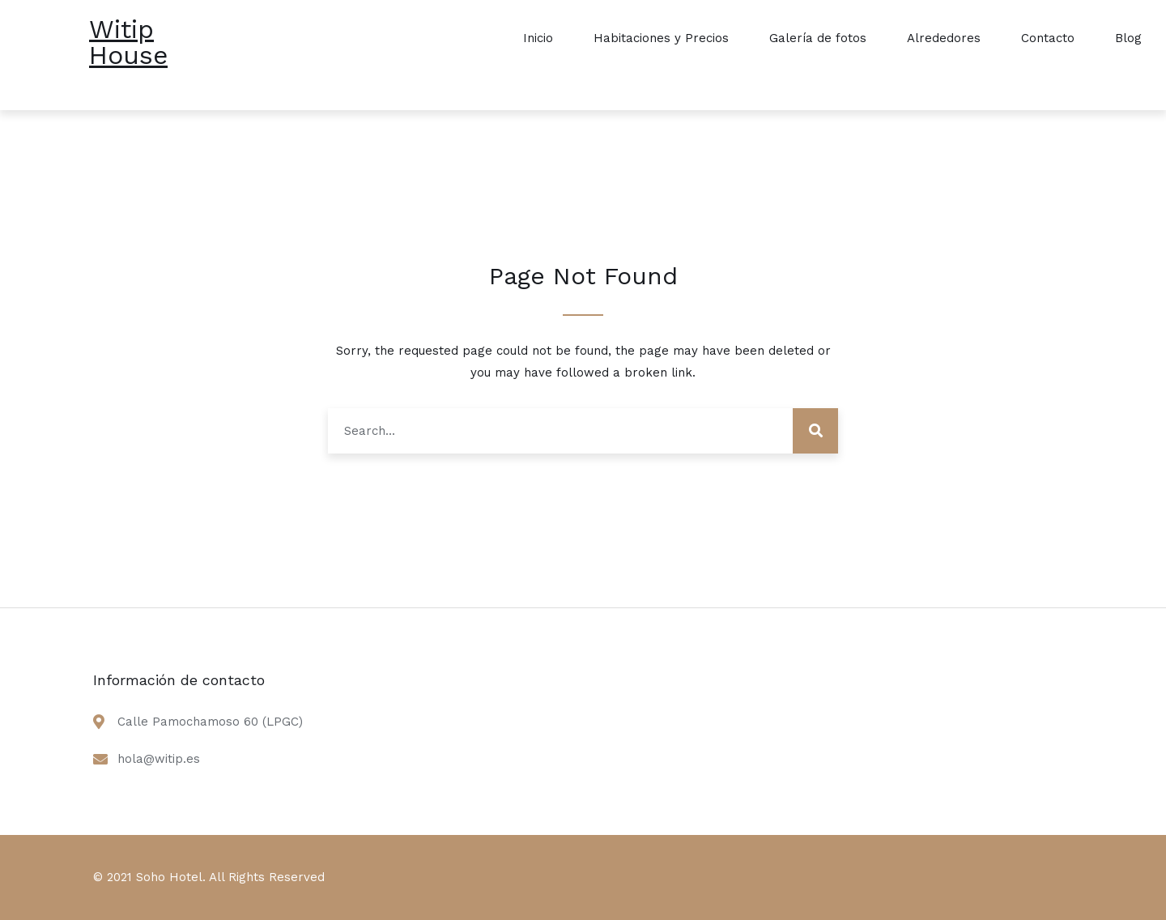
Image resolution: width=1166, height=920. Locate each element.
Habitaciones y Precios (661, 38)
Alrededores (944, 38)
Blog (1128, 38)
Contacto (1048, 38)
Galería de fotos (817, 38)
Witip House (128, 42)
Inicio (538, 38)
